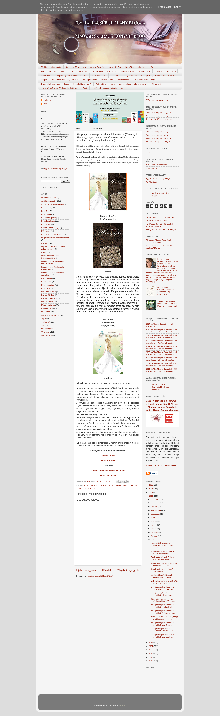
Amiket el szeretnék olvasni (52, 71)
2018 (151, 657)
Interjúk (43, 80)
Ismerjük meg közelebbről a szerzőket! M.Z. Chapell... (162, 624)
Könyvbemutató (130, 75)
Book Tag (129, 67)
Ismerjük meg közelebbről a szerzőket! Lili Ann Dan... (162, 594)
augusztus (155, 514)
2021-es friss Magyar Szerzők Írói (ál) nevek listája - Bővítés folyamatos (161, 347)
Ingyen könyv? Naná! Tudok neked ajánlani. (59, 88)
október (154, 506)
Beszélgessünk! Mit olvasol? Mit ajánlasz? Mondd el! (159, 247)
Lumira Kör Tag (114, 67)
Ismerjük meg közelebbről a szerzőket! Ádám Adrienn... (163, 612)
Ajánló (86, 485)
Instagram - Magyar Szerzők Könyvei (161, 229)
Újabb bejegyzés (86, 570)
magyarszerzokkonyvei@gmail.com (162, 465)
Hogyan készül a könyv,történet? (65, 80)
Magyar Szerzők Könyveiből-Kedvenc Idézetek (160, 387)
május (154, 525)
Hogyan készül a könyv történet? (55, 238)
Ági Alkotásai (151, 182)
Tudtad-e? (115, 75)
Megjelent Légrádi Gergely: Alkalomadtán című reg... (162, 576)
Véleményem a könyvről (78, 71)
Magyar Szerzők (97, 67)
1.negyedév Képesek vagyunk (158, 112)
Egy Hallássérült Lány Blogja (55, 169)
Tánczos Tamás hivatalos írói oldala (108, 471)
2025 (151, 489)
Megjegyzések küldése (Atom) (100, 576)
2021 (151, 646)
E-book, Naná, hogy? (82, 84)
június (153, 521)
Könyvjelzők (157, 84)
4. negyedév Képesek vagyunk (159, 119)
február (154, 536)
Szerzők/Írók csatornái (50, 84)
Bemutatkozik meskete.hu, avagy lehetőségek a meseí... (164, 618)
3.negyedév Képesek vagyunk (158, 116)
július (153, 518)
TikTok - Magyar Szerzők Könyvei (160, 217)
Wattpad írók (101, 84)
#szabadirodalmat (48, 198)
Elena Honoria (108, 460)
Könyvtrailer (112, 71)
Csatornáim (56, 67)
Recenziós (45, 312)
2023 (151, 496)
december (155, 499)
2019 (151, 654)
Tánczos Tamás (107, 456)
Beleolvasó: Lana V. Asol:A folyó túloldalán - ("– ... (164, 570)
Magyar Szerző (121, 485)
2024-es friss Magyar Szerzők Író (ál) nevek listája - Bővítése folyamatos (161, 364)
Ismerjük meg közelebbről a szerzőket (70, 75)
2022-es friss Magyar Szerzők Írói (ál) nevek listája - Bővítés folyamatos (161, 353)
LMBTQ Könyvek (48, 292)
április (153, 529)
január (154, 540)
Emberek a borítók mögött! (145, 80)
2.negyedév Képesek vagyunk (158, 135)
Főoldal (44, 67)
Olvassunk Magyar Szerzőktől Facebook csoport (158, 241)
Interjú (44, 252)
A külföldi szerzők (145, 67)
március (154, 532)
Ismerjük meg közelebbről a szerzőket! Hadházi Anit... (162, 606)
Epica (148, 152)
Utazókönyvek (47, 329)
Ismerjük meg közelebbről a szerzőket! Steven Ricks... (162, 588)
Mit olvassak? (124, 80)
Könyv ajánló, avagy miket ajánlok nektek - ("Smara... (163, 600)
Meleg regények (90, 80)
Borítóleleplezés (128, 71)
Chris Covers (151, 168)
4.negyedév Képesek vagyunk (158, 142)
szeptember (156, 510)
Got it (177, 7)
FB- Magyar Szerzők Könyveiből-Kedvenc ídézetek (159, 225)
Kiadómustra (144, 71)
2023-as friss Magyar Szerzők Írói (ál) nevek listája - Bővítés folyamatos (161, 359)
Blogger (122, 705)
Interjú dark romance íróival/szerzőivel (108, 88)
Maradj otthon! (107, 80)
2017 (151, 661)
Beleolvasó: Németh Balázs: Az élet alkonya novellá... (164, 552)
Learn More (164, 7)
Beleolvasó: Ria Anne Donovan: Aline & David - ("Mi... (164, 564)
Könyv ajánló (108, 485)
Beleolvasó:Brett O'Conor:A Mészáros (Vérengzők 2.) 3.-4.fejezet (166, 290)
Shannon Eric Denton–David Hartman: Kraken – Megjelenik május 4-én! (168, 303)
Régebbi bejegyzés (128, 570)
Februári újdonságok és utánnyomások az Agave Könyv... (162, 545)
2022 (151, 642)
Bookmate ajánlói (98, 75)
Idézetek (158, 71)
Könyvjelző (45, 288)
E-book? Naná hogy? (50, 228)
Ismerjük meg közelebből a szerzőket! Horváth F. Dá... (163, 630)
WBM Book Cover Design (156, 165)
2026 (151, 485)
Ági (45, 104)
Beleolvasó (171, 71)
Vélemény (45, 332)
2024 (151, 492)
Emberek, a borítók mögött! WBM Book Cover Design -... (165, 582)
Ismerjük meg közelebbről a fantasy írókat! (129, 84)
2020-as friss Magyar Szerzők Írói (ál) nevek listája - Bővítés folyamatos (161, 342)
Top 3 (85, 88)
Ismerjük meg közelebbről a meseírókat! (158, 75)
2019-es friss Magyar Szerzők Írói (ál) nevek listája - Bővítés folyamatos (161, 336)
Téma (66, 84)
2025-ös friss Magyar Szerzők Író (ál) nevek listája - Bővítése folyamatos (161, 370)
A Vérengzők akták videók (157, 100)
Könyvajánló (46, 282)
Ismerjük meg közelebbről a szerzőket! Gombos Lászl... (163, 636)
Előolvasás (98, 71)
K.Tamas (47, 100)
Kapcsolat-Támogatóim (76, 67)
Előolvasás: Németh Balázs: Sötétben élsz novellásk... (162, 558)
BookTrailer (45, 75)
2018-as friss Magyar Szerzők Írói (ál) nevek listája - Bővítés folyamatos (161, 331)
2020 (151, 650)
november (155, 503)
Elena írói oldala (108, 475)
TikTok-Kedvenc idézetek (156, 221)
